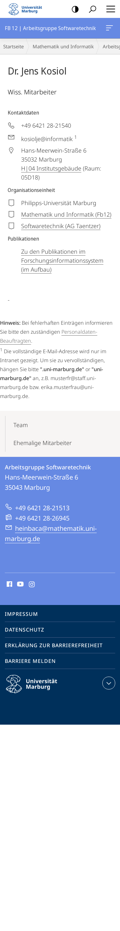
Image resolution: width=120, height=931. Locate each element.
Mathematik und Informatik (63, 46)
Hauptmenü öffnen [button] (108, 9)
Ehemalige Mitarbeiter (42, 443)
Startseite (13, 46)
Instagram (32, 584)
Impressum (21, 613)
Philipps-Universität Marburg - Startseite (27, 9)
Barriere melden (30, 660)
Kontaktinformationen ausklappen (108, 683)
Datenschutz (24, 629)
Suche (90, 9)
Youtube (20, 584)
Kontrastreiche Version (73, 9)
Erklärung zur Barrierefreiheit (54, 645)
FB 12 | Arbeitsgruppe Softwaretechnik (108, 29)
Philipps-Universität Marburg (37, 689)
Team (20, 425)
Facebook (9, 584)
